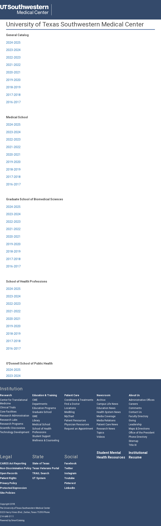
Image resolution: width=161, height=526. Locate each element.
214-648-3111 (7, 516)
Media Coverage (106, 416)
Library (36, 420)
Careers (133, 403)
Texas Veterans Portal (45, 468)
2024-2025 (13, 42)
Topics (100, 432)
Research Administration (14, 415)
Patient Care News (107, 424)
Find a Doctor (72, 403)
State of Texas (40, 463)
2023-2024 (13, 50)
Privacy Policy (8, 483)
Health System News (109, 412)
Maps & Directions (139, 428)
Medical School (41, 424)
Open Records (9, 473)
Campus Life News (107, 403)
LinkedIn (69, 488)
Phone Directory (138, 436)
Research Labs (8, 419)
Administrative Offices (142, 399)
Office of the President (142, 432)
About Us (134, 395)
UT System (38, 478)
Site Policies (7, 492)
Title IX (133, 445)
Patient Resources (75, 420)
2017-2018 (13, 94)
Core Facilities (8, 411)
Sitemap (133, 441)
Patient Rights (8, 478)
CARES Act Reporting (13, 463)
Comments (135, 408)
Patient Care (71, 395)
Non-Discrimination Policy (15, 468)
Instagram (70, 473)
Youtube (69, 478)
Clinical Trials (8, 407)
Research (6, 395)
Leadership (135, 424)
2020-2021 (13, 72)
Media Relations (106, 420)
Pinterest (70, 483)
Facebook (70, 463)
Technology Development (14, 432)
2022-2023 (13, 57)
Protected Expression (13, 488)
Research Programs (11, 423)
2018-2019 (13, 87)
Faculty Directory (138, 416)
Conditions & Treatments (78, 399)
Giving (132, 420)
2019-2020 (13, 80)
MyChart (69, 416)
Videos (101, 436)
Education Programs (44, 408)
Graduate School (42, 412)
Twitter (68, 468)
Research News (106, 428)
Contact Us (135, 412)
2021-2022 (13, 64)
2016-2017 (13, 102)
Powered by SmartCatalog (12, 520)
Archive (101, 399)
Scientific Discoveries (12, 428)
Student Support (41, 436)
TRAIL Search (40, 473)
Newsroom (103, 395)
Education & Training (44, 395)
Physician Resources (76, 424)
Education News (106, 408)
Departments (39, 403)
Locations (70, 408)
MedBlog (69, 412)
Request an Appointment (78, 428)
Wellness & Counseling (45, 440)
